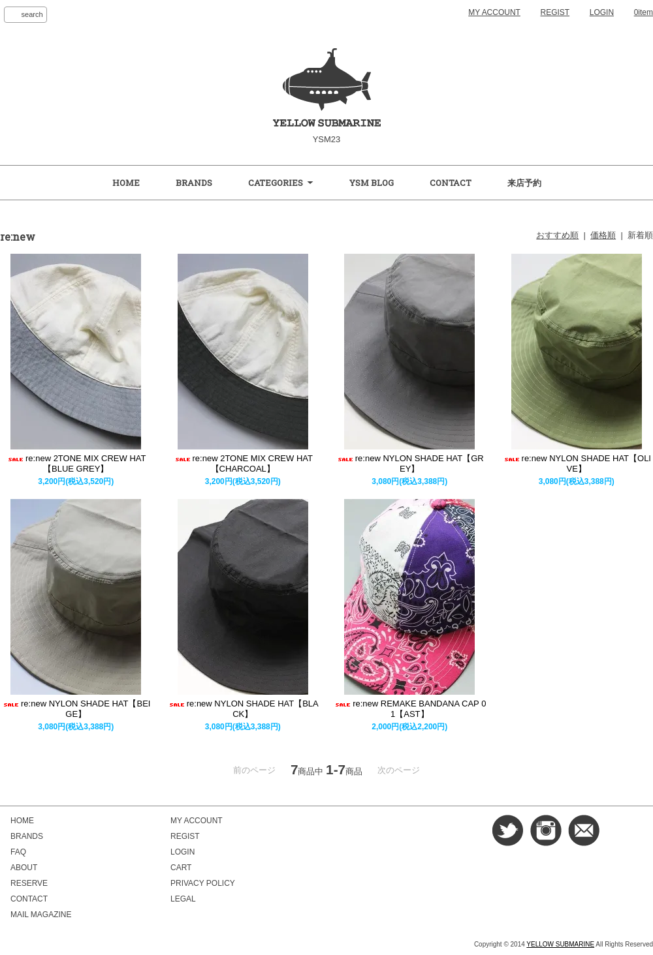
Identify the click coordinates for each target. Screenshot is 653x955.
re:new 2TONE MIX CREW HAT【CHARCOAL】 (243, 463)
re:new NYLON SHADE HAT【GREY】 (410, 463)
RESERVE (29, 883)
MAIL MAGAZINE (40, 914)
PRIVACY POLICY (202, 883)
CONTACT (450, 183)
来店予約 (524, 183)
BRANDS (194, 183)
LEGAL (183, 898)
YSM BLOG (371, 183)
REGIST (555, 12)
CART (180, 867)
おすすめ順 (557, 235)
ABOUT (23, 867)
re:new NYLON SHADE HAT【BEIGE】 (75, 709)
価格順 (603, 235)
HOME (126, 183)
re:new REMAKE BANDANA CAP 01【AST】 (409, 709)
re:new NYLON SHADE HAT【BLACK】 (243, 709)
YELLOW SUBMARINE (560, 944)
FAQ (18, 851)
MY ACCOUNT (494, 12)
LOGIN (602, 12)
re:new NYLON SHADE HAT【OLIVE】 (576, 463)
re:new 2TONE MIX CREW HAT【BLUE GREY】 (76, 463)
